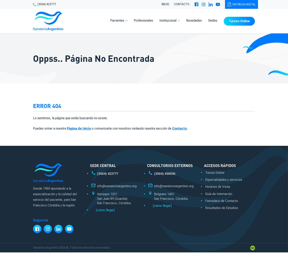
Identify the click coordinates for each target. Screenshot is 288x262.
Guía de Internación (218, 194)
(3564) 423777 (44, 4)
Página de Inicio (79, 128)
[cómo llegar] (105, 210)
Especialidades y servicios (223, 180)
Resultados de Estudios (221, 208)
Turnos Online (239, 21)
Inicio (165, 4)
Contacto (181, 4)
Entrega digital (241, 4)
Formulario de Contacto (221, 201)
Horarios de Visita (217, 187)
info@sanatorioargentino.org (117, 186)
